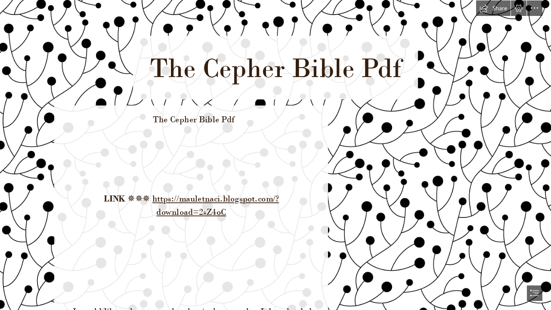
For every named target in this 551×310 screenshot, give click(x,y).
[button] (493, 8)
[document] (275, 155)
